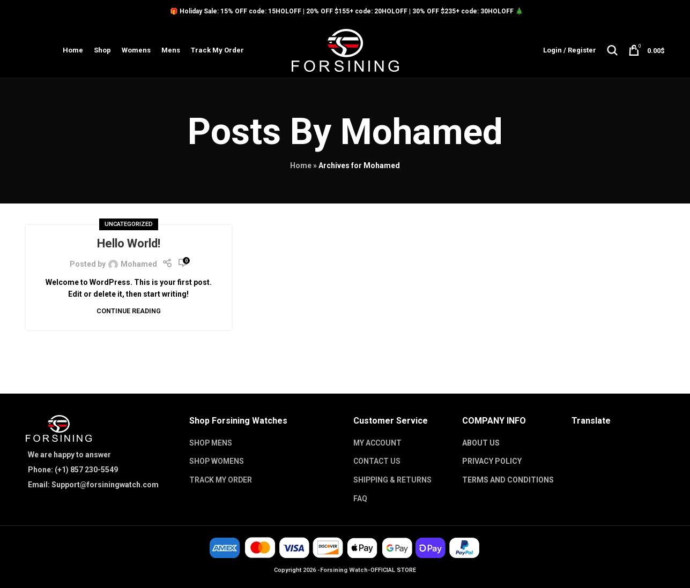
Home (300, 166)
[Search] (612, 50)
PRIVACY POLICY (492, 461)
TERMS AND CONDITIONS (508, 480)
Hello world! (128, 244)
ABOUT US (481, 443)
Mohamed (421, 132)
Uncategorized (129, 224)
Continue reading (129, 311)
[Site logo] (345, 50)
